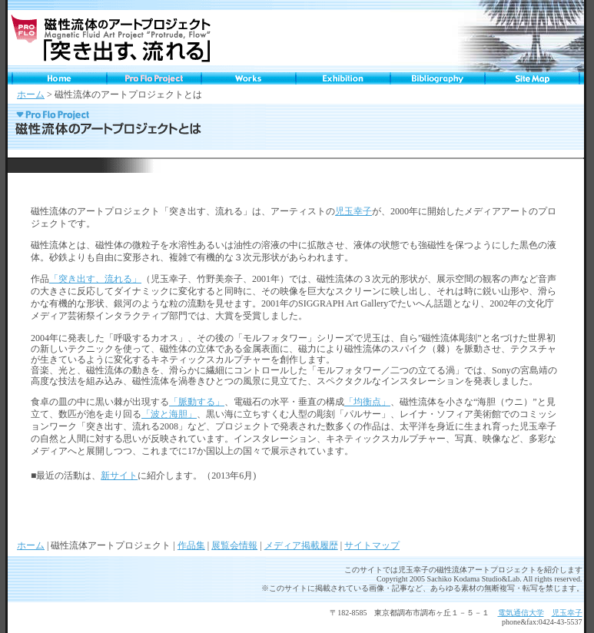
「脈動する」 (196, 401)
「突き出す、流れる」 (95, 278)
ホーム (31, 94)
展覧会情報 (234, 545)
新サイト (119, 475)
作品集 (191, 545)
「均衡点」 (367, 401)
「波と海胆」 (169, 414)
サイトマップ (372, 545)
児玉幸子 (353, 211)
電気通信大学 (521, 612)
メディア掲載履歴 (301, 545)
